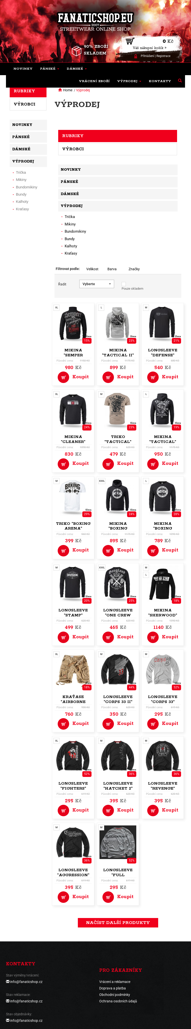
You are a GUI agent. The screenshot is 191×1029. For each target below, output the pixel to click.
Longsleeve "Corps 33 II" (118, 699)
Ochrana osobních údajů (118, 1001)
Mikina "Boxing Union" (117, 528)
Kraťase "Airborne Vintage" (73, 701)
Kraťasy (71, 253)
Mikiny (70, 224)
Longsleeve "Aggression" (73, 872)
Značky (134, 269)
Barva (112, 269)
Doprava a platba (112, 988)
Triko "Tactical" (117, 439)
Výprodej (83, 90)
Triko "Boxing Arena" (73, 526)
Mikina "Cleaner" (73, 439)
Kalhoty (71, 246)
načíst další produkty (118, 922)
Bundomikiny (75, 231)
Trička (70, 217)
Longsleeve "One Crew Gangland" (118, 615)
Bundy (70, 239)
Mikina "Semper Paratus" (73, 355)
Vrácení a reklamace (114, 982)
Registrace (163, 56)
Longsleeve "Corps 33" (162, 699)
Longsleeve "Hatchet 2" (118, 786)
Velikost (92, 269)
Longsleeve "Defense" (162, 353)
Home (67, 90)
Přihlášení (147, 56)
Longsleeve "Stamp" (73, 613)
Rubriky (73, 136)
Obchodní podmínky (114, 995)
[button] (49, 69)
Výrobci (73, 149)
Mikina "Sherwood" (162, 613)
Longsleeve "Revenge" (162, 786)
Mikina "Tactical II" (118, 353)
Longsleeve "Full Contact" (118, 875)
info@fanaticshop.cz (26, 982)
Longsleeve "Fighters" (73, 786)
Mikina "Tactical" (162, 439)
